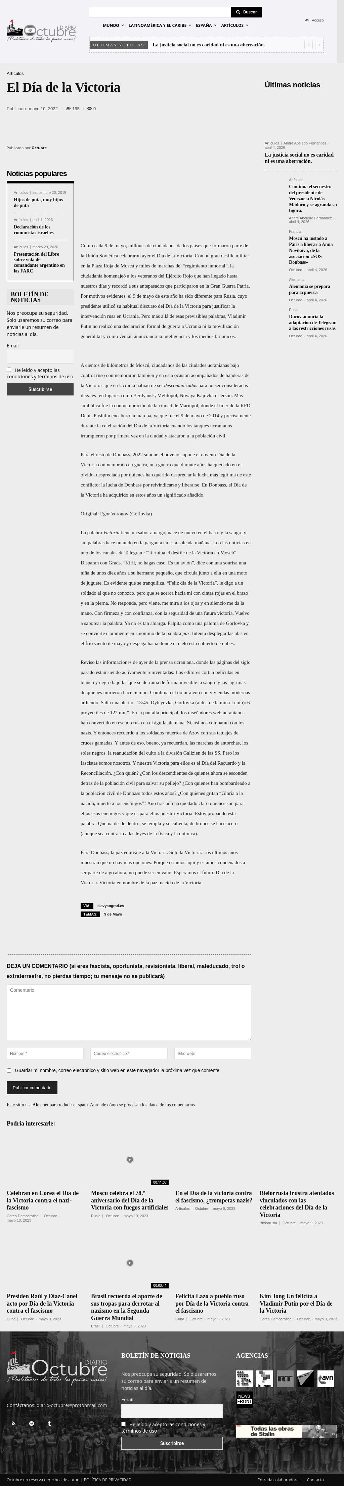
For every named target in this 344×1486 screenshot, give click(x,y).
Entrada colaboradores (279, 1480)
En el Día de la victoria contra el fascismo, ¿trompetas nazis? (214, 1200)
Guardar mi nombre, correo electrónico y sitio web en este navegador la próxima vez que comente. (118, 1070)
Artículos (15, 73)
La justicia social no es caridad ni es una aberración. (209, 44)
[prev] (308, 45)
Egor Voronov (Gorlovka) (126, 513)
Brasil (95, 1326)
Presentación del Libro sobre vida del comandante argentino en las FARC (39, 262)
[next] (319, 45)
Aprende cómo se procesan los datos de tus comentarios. (143, 1104)
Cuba (11, 1319)
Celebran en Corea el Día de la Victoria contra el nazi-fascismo (43, 1200)
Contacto (315, 1480)
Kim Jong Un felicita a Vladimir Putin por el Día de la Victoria (296, 1303)
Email (13, 345)
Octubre (39, 147)
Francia (295, 230)
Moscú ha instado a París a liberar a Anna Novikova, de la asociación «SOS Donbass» (310, 247)
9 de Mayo (113, 914)
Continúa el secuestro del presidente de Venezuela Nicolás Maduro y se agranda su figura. (312, 197)
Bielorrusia (268, 1223)
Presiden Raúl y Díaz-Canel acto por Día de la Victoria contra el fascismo (42, 1303)
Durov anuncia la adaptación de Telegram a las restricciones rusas (312, 318)
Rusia (293, 306)
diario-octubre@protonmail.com (72, 1405)
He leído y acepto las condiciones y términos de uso (40, 373)
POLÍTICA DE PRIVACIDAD (108, 1480)
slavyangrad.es (110, 906)
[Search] (246, 12)
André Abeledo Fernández (305, 143)
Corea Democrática (23, 1216)
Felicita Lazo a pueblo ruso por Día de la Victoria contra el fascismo (212, 1303)
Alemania (296, 276)
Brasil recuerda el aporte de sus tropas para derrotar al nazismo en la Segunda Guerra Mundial (127, 1307)
